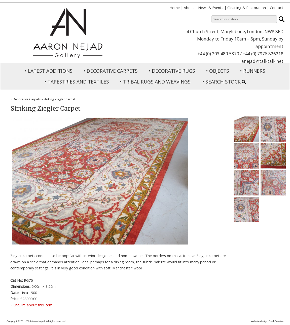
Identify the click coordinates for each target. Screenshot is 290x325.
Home (174, 7)
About (189, 7)
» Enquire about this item (31, 305)
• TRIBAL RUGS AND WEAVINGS (155, 81)
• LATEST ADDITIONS (48, 70)
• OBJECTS (217, 70)
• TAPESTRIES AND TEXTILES (76, 81)
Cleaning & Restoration (246, 7)
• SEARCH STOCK (224, 81)
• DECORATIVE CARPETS (110, 70)
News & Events (210, 7)
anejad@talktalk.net (262, 61)
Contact (276, 7)
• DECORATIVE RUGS (172, 70)
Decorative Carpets (27, 99)
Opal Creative (276, 321)
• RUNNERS (252, 70)
